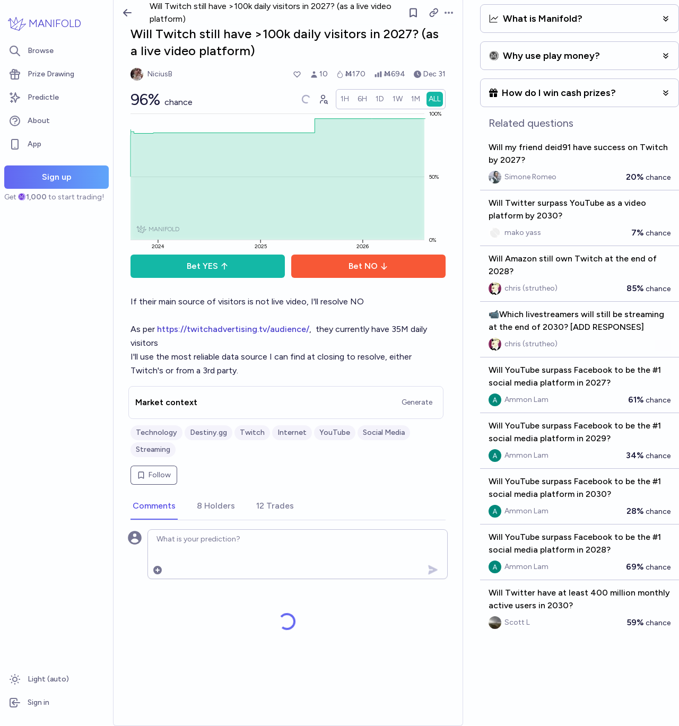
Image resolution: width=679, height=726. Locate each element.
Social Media (384, 432)
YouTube (334, 432)
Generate (417, 402)
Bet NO (368, 266)
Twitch (252, 432)
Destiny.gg (208, 432)
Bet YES (208, 266)
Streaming (153, 449)
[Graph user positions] (323, 99)
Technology (156, 432)
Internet (292, 432)
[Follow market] (413, 12)
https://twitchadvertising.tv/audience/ (233, 329)
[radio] (344, 99)
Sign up (57, 177)
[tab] (154, 506)
